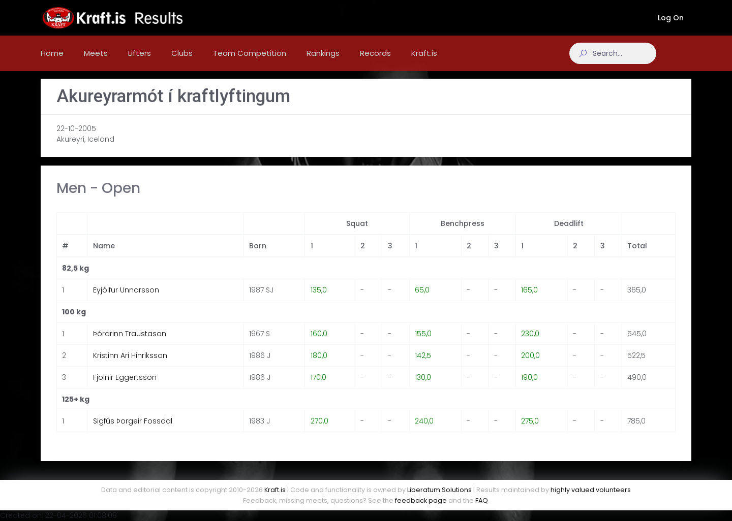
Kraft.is (275, 489)
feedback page (421, 500)
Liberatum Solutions (439, 489)
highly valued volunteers (591, 489)
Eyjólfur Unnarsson (126, 300)
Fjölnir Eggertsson (125, 387)
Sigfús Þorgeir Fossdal (132, 431)
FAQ (481, 500)
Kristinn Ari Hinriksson (130, 366)
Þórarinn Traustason (129, 344)
